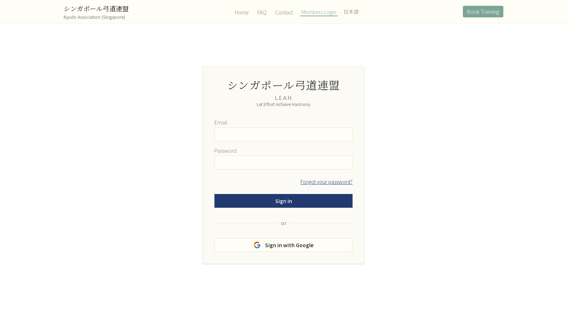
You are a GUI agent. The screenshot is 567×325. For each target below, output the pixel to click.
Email (220, 122)
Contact (284, 12)
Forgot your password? (326, 181)
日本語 (351, 11)
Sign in (283, 200)
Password (225, 150)
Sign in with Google (283, 245)
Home (242, 12)
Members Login (319, 12)
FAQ (262, 12)
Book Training (483, 11)
